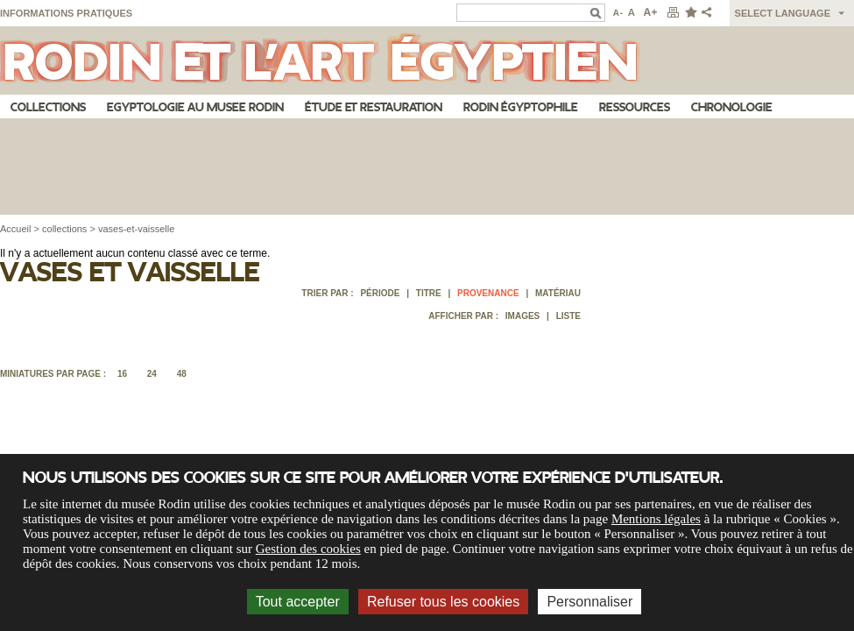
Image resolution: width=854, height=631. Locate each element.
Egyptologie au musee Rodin (195, 107)
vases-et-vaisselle (136, 228)
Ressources (634, 107)
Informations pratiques (66, 13)
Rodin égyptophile (520, 107)
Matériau (558, 293)
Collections (48, 107)
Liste (568, 316)
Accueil (15, 228)
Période (379, 293)
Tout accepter (298, 601)
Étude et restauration (373, 107)
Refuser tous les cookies (443, 601)
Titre (428, 293)
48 (182, 374)
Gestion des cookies (308, 549)
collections (64, 228)
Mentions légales (656, 519)
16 (122, 374)
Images (522, 316)
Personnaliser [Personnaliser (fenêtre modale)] (589, 601)
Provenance (488, 293)
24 (152, 374)
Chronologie (732, 107)
